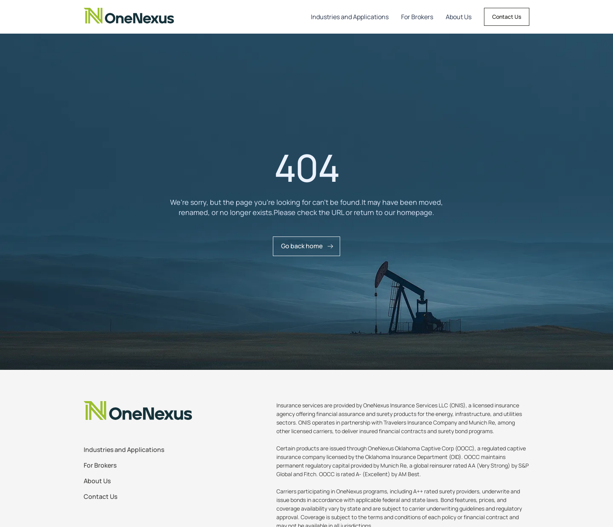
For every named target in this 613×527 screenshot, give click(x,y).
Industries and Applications (350, 17)
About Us (458, 17)
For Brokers (417, 17)
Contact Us (506, 16)
